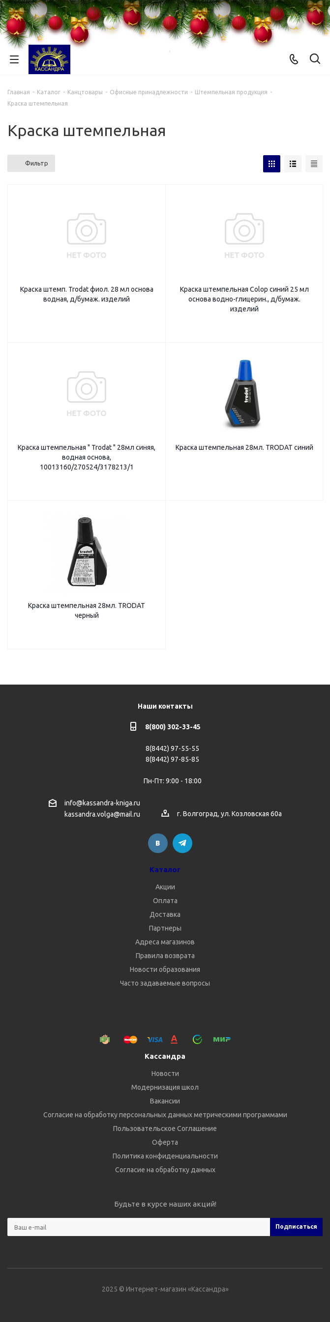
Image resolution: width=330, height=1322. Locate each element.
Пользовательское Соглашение (165, 1128)
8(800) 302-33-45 (173, 727)
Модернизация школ (165, 1087)
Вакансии (165, 1101)
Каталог (165, 869)
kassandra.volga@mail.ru (102, 815)
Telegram (182, 843)
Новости (165, 1073)
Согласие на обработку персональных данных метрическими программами (165, 1115)
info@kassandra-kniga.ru (102, 803)
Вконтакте (158, 843)
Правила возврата (165, 956)
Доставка (165, 914)
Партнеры (165, 928)
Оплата (165, 901)
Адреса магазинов (165, 942)
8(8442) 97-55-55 (172, 748)
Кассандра (165, 1056)
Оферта (165, 1142)
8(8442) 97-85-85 (172, 759)
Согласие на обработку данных (165, 1170)
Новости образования (165, 969)
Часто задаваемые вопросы (165, 983)
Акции (165, 887)
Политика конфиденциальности (165, 1156)
